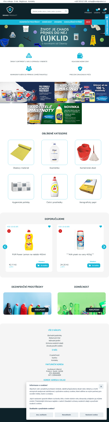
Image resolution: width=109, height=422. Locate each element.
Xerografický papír (88, 202)
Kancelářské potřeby (73, 22)
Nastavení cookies (91, 415)
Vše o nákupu (8, 1)
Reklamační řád (54, 338)
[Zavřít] (101, 386)
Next (103, 246)
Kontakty (31, 1)
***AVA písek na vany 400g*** (80, 254)
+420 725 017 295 (80, 1)
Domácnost (47, 22)
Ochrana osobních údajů (54, 343)
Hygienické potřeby (21, 202)
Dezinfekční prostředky (29, 22)
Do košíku (42, 265)
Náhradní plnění (54, 341)
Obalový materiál (21, 168)
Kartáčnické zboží (88, 168)
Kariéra (54, 358)
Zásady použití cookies (54, 346)
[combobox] (49, 11)
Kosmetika (54, 168)
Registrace (23, 1)
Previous (4, 246)
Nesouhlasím (66, 415)
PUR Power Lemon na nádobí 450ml (29, 254)
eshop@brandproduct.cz (97, 1)
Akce (88, 22)
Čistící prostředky (54, 202)
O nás (16, 1)
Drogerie (58, 22)
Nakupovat (40, 310)
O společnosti (54, 355)
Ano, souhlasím (41, 415)
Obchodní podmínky (54, 335)
